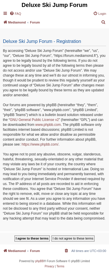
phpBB (39, 261)
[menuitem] (15, 13)
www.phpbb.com (48, 125)
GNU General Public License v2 (34, 120)
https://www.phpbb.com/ (40, 144)
